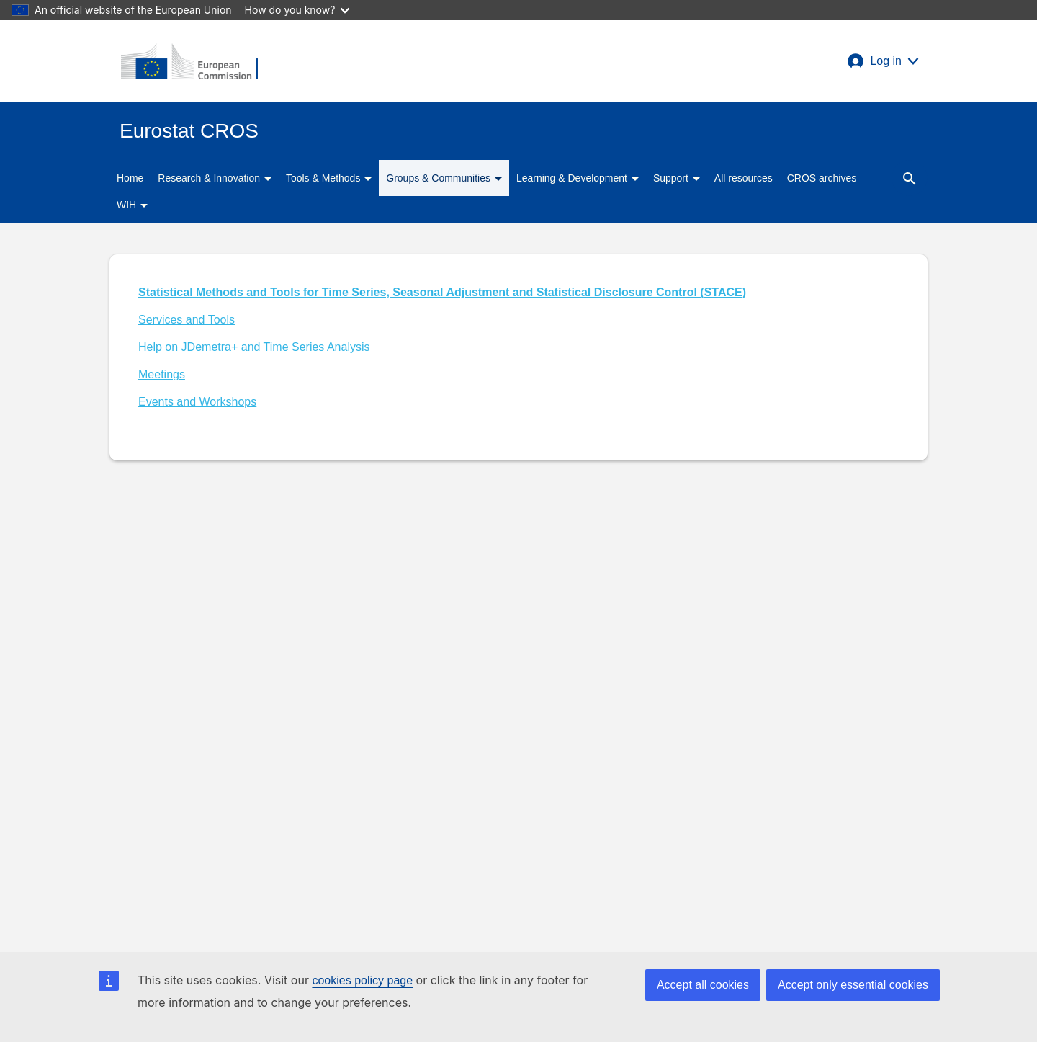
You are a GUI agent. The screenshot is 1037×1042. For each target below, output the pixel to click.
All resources (743, 178)
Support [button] (676, 178)
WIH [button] (132, 204)
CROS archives (821, 178)
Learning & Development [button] (577, 178)
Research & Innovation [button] (214, 178)
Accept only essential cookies (853, 985)
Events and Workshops (197, 402)
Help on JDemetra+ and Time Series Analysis (253, 347)
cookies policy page (362, 980)
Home (130, 178)
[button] (883, 61)
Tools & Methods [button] (329, 178)
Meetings (161, 374)
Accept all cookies (703, 985)
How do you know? (297, 10)
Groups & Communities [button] (444, 178)
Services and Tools (186, 319)
